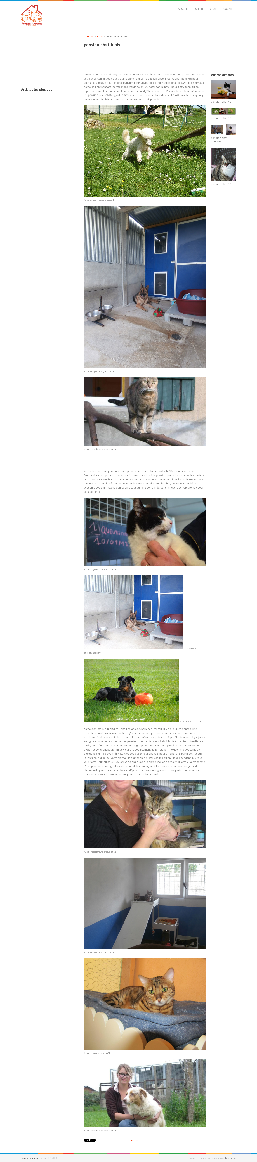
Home (89, 36)
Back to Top (230, 1158)
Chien (199, 8)
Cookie (228, 8)
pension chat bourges (219, 139)
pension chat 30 (221, 184)
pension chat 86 (221, 118)
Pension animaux (29, 1158)
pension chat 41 (221, 101)
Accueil (183, 8)
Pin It (134, 1140)
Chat (213, 8)
